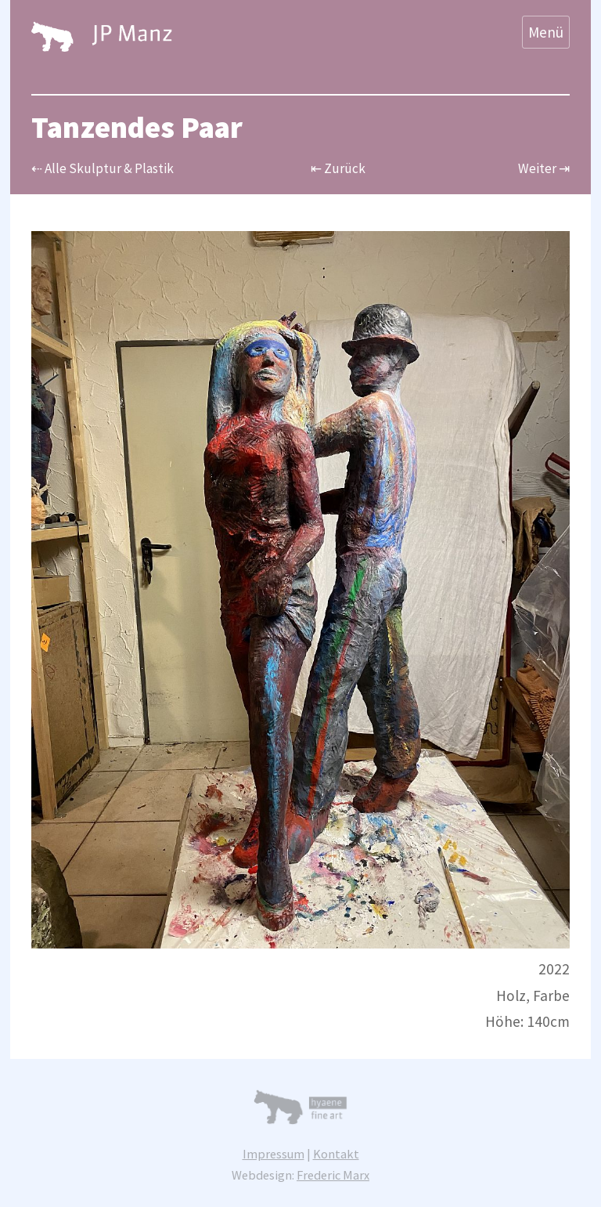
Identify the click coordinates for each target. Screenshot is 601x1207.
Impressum (273, 1154)
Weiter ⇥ (544, 168)
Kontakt (336, 1154)
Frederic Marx (333, 1175)
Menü (545, 32)
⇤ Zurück (338, 168)
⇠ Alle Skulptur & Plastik (102, 168)
